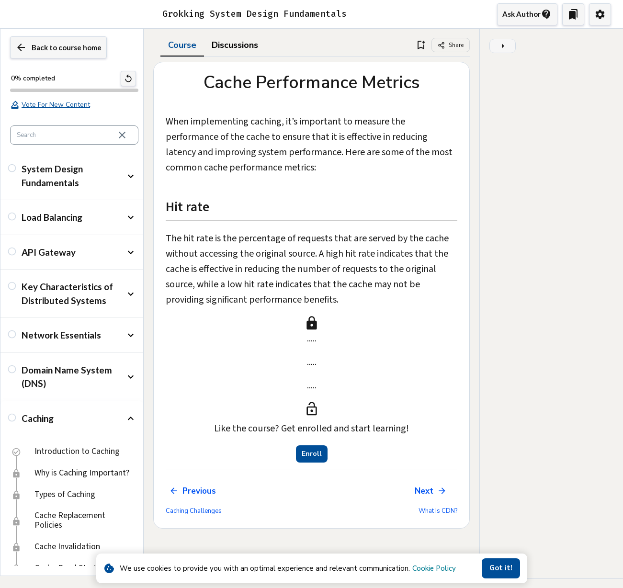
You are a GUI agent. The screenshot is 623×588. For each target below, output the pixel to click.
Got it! (500, 568)
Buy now (381, 11)
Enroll (312, 475)
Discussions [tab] (235, 66)
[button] (71, 197)
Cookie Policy (434, 568)
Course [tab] (182, 66)
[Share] (450, 66)
